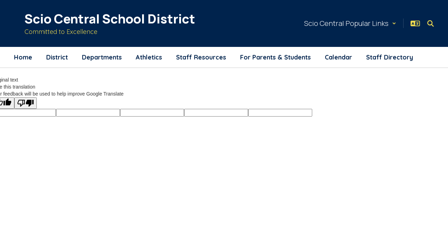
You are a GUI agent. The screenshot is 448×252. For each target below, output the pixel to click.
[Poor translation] (25, 103)
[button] (350, 23)
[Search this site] (430, 23)
